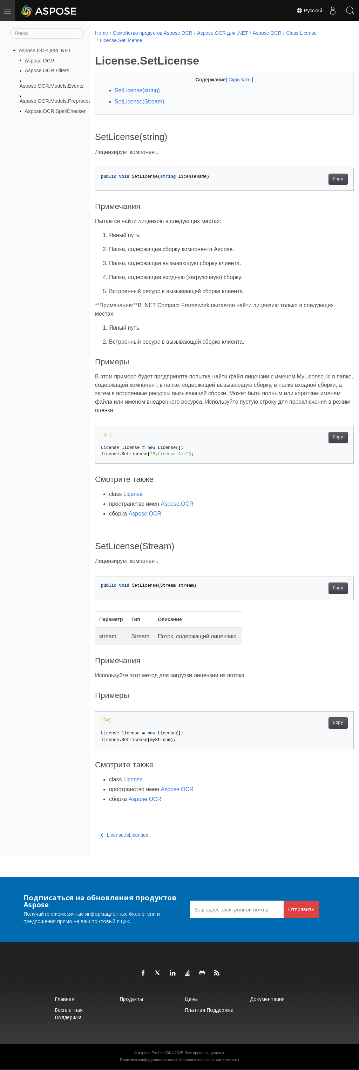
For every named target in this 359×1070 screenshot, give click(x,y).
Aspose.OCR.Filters (47, 70)
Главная (64, 999)
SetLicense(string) (137, 90)
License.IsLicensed (125, 835)
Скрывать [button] (231, 79)
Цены (191, 999)
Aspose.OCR (39, 60)
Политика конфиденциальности (148, 1060)
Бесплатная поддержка (69, 1014)
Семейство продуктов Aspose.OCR (152, 33)
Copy (320, 179)
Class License (301, 33)
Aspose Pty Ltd (151, 1053)
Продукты (131, 999)
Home (101, 33)
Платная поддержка (209, 1010)
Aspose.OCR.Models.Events (51, 85)
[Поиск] (47, 33)
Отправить (301, 909)
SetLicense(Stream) (139, 102)
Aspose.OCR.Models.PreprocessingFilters (67, 101)
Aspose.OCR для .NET (45, 50)
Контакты (230, 1060)
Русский (309, 10)
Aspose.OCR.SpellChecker (55, 111)
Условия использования (199, 1060)
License (133, 494)
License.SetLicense (121, 40)
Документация (267, 999)
